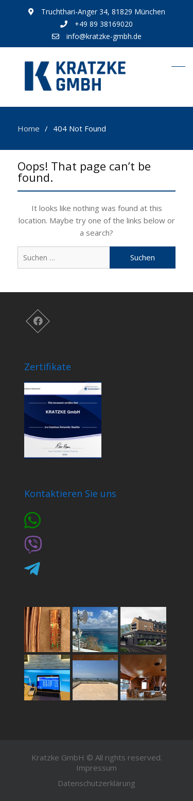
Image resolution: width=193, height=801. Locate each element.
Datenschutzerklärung (96, 783)
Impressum (96, 767)
